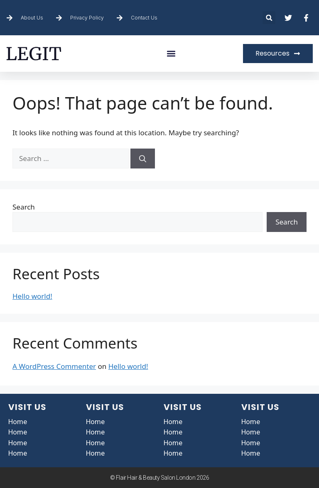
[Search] (142, 158)
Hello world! (32, 296)
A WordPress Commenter (54, 366)
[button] (269, 17)
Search (23, 207)
